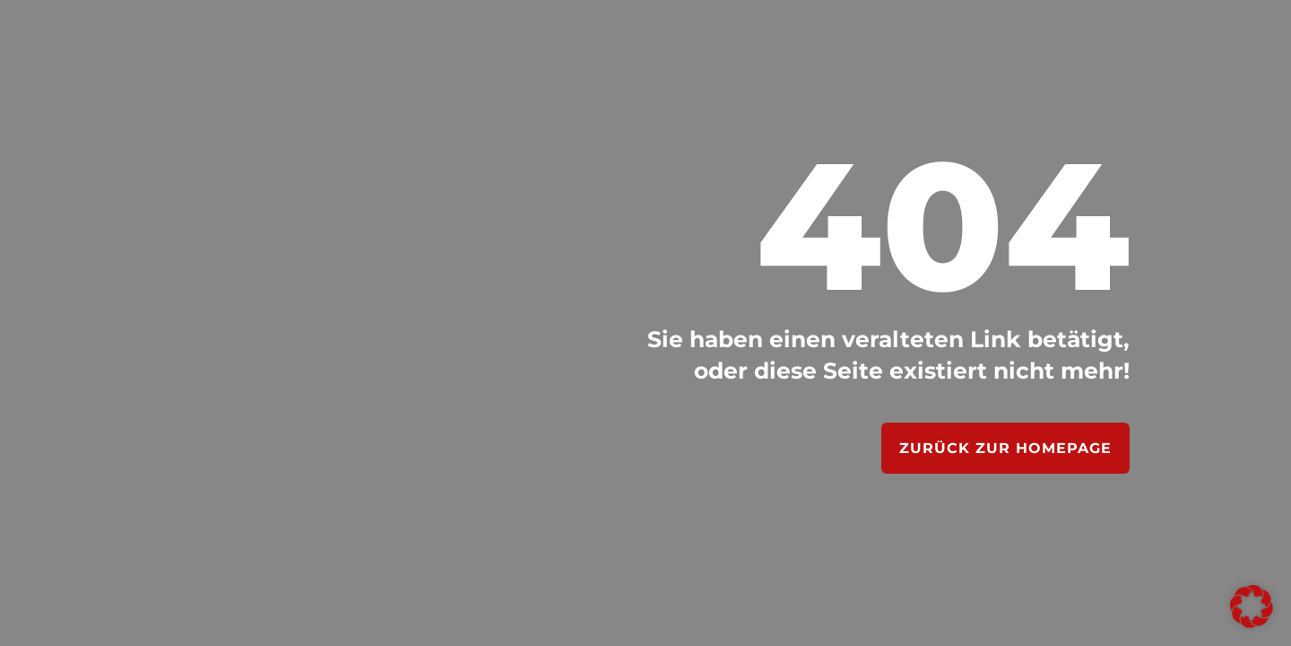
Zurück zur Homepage (1005, 448)
